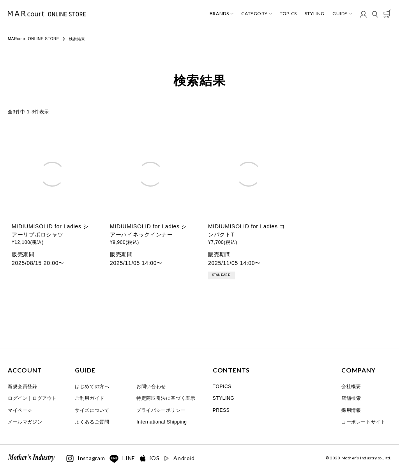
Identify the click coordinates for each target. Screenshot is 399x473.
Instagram (85, 458)
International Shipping (161, 422)
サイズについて (92, 410)
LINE (122, 459)
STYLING (315, 13)
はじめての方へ (92, 386)
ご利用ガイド (89, 398)
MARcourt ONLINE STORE (33, 39)
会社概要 (351, 386)
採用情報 (351, 410)
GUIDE (340, 13)
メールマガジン (25, 422)
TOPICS (288, 13)
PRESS (221, 410)
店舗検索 (351, 398)
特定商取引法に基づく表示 (165, 398)
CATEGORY (254, 13)
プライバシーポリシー (160, 410)
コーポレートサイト (363, 422)
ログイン (17, 398)
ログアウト (44, 398)
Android (179, 458)
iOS (149, 458)
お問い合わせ (151, 386)
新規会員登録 (22, 386)
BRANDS (219, 13)
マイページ (20, 410)
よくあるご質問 (92, 422)
